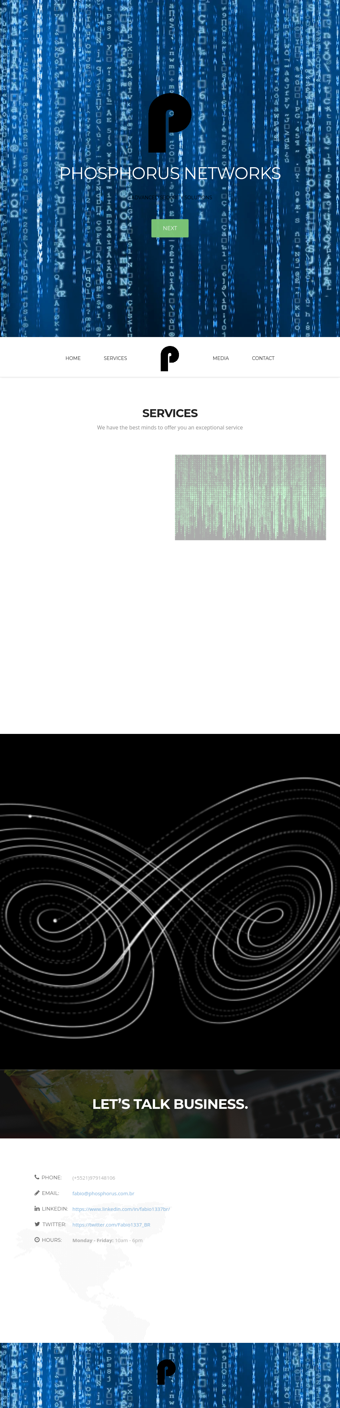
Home (73, 358)
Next (170, 229)
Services (115, 358)
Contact (263, 358)
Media (221, 358)
